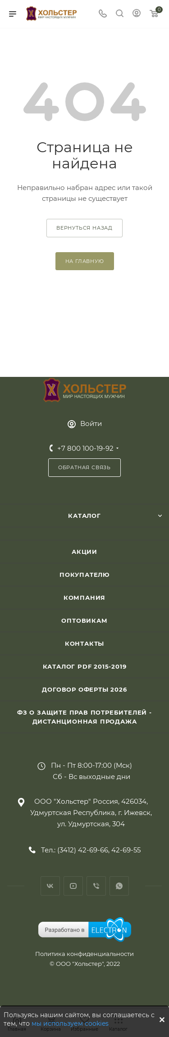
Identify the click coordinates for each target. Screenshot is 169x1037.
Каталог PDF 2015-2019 (85, 666)
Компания (84, 597)
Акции (84, 551)
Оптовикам (84, 620)
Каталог (84, 515)
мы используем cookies (70, 1023)
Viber (96, 886)
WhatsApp (119, 886)
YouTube (73, 886)
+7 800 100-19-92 (85, 448)
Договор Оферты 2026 (84, 689)
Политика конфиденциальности (84, 953)
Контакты (84, 643)
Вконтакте (50, 886)
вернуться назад (84, 228)
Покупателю (84, 574)
